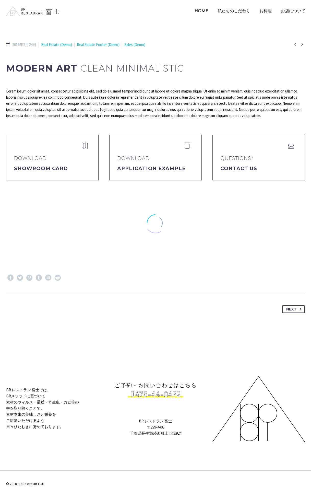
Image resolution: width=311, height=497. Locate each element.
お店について (293, 10)
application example (151, 168)
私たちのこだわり (234, 10)
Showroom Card (41, 168)
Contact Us (238, 168)
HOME (201, 10)
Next (295, 309)
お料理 (265, 10)
